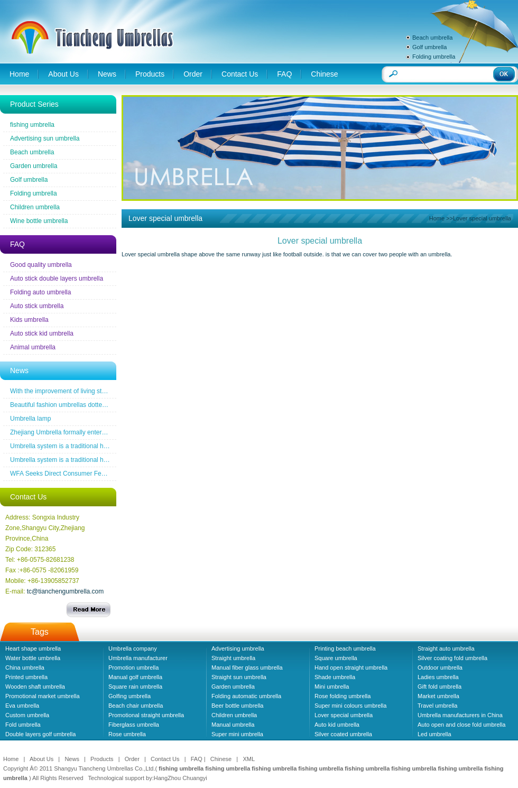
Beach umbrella (432, 37)
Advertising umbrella (237, 648)
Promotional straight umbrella (146, 715)
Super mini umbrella (237, 734)
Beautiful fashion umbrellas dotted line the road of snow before (98, 405)
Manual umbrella (232, 724)
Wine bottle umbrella (39, 221)
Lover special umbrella (343, 715)
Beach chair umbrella (135, 705)
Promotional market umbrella (42, 696)
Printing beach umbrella (345, 648)
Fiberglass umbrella (133, 724)
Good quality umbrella (41, 264)
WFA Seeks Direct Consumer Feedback (66, 473)
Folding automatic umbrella (246, 696)
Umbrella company (132, 648)
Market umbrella (438, 696)
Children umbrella (35, 207)
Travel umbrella (437, 705)
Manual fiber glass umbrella (247, 667)
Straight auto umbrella (446, 648)
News (107, 74)
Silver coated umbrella (343, 734)
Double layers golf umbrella (40, 734)
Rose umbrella (127, 734)
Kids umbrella (29, 319)
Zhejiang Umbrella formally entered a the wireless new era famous (103, 432)
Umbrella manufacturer (138, 658)
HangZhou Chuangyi (180, 778)
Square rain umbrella (135, 686)
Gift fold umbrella (439, 686)
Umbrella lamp (30, 418)
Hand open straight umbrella (350, 667)
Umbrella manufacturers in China (460, 715)
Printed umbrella (26, 677)
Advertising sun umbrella (44, 138)
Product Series (34, 104)
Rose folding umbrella (342, 696)
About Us (63, 74)
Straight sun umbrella (238, 677)
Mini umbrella (331, 686)
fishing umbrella (32, 124)
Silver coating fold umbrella (452, 658)
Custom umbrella (27, 715)
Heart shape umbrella (33, 648)
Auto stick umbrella (36, 306)
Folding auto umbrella (40, 292)
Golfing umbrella (129, 696)
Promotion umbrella (133, 667)
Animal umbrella (33, 347)
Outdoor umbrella (440, 667)
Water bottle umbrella (32, 658)
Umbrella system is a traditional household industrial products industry (108, 446)
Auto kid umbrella (336, 724)
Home (19, 74)
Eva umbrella (22, 705)
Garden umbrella (33, 166)
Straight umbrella (233, 658)
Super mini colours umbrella (350, 705)
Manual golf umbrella (135, 677)
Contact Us (239, 74)
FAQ (284, 74)
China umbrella (24, 667)
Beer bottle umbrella (237, 705)
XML (249, 759)
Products (149, 74)
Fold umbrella (23, 724)
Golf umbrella (429, 47)
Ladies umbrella (438, 677)
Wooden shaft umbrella (35, 686)
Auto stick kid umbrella (41, 333)
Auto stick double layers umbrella (56, 278)
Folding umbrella (433, 56)
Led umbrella (434, 734)
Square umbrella (335, 658)
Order (192, 74)
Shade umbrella (334, 677)
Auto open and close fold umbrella (461, 724)
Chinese (324, 74)
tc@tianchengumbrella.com (65, 591)
